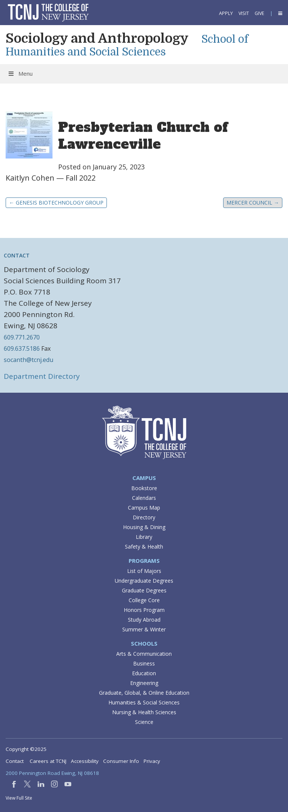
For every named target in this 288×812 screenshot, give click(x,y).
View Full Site (19, 798)
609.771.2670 (22, 337)
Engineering (144, 682)
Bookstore (144, 488)
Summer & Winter (144, 629)
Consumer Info (121, 761)
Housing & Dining (144, 527)
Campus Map (144, 507)
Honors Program (144, 609)
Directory (144, 517)
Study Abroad (144, 619)
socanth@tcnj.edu (28, 360)
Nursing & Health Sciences (144, 712)
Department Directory (42, 376)
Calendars (144, 497)
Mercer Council (252, 202)
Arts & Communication (144, 653)
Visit (243, 13)
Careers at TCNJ (48, 761)
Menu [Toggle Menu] (20, 73)
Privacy (152, 761)
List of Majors (144, 570)
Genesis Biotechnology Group (56, 202)
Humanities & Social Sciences (144, 702)
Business (144, 663)
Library (144, 536)
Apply (226, 13)
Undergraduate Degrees (144, 580)
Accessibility (85, 761)
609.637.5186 (22, 348)
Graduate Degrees (144, 590)
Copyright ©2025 (26, 749)
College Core (144, 600)
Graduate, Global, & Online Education (144, 692)
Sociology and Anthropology (97, 38)
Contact (15, 761)
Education (144, 673)
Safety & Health (144, 546)
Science (144, 721)
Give (259, 13)
